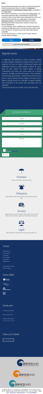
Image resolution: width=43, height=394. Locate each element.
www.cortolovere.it (10, 319)
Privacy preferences (21, 392)
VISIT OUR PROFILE (8, 340)
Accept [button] (31, 40)
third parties (33, 13)
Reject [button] (11, 40)
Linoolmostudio (33, 392)
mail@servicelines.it (6, 261)
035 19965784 (8, 268)
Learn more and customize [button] (21, 44)
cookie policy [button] (7, 12)
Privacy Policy (15, 151)
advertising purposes (7, 21)
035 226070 (8, 257)
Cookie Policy (13, 392)
